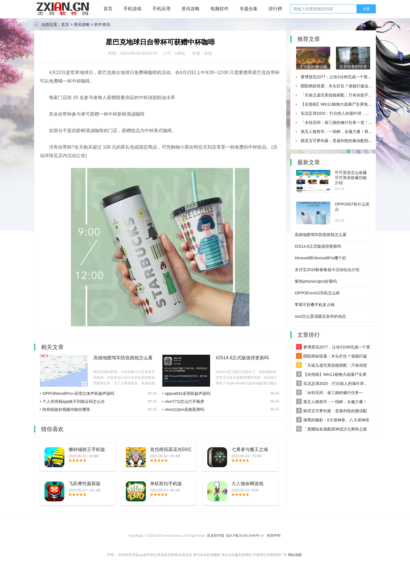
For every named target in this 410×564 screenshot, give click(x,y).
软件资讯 (102, 24)
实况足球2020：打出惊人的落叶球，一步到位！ (343, 113)
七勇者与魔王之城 (249, 449)
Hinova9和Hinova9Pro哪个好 (320, 258)
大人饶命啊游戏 (247, 483)
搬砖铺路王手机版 (87, 449)
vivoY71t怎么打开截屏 (184, 401)
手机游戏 (132, 8)
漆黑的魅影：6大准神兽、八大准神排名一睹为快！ (332, 420)
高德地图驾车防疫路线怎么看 (123, 357)
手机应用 (161, 8)
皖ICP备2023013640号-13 (245, 536)
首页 (107, 8)
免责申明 (273, 536)
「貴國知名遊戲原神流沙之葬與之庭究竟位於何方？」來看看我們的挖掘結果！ (331, 430)
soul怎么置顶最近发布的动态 (320, 316)
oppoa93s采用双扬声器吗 (187, 393)
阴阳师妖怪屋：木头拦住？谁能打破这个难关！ (342, 86)
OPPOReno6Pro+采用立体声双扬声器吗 (78, 393)
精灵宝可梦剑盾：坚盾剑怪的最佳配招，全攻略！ (344, 140)
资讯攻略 (190, 8)
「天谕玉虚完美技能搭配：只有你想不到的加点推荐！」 (350, 95)
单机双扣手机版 (166, 483)
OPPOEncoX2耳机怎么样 (317, 293)
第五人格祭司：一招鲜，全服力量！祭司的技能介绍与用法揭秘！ (331, 402)
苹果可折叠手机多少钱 (315, 304)
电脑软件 (219, 8)
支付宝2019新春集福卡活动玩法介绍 (327, 269)
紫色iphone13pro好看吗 (316, 281)
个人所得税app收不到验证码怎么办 (73, 401)
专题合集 (248, 8)
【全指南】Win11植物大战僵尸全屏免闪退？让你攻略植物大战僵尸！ (331, 375)
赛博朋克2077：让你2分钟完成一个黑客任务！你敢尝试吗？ (354, 77)
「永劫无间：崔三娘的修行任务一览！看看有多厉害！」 (350, 122)
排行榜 (275, 8)
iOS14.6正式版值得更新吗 (242, 357)
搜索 (366, 9)
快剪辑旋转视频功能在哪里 (66, 409)
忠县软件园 (215, 536)
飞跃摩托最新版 (85, 483)
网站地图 (295, 555)
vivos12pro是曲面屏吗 (184, 409)
